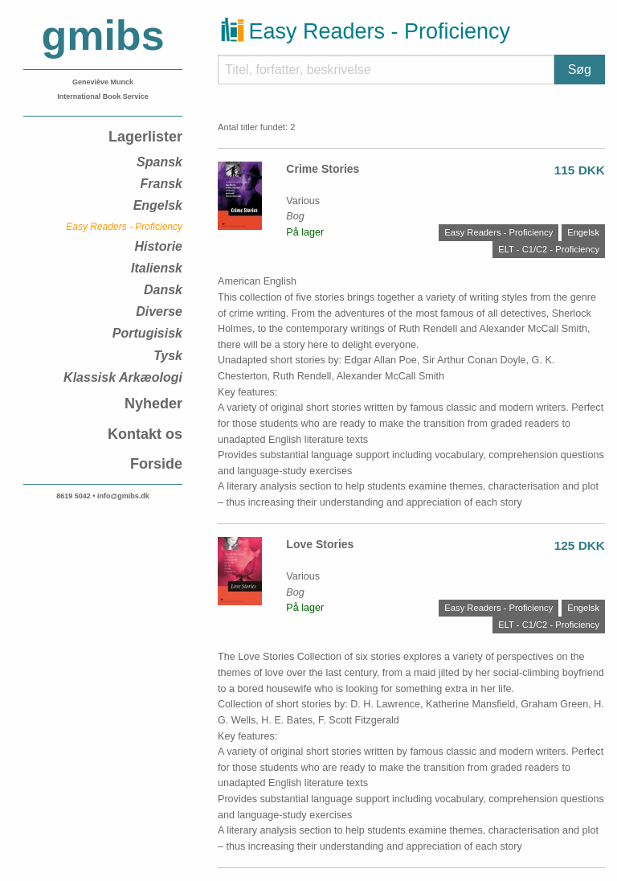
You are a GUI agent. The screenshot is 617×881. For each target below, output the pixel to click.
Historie (158, 246)
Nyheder (153, 403)
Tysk (167, 356)
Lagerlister (145, 137)
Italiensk (156, 268)
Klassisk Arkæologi (122, 377)
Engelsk (157, 205)
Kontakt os (145, 434)
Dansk (163, 290)
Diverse (159, 311)
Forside (156, 464)
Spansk (159, 162)
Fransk (161, 184)
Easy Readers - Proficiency (124, 226)
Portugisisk (147, 333)
